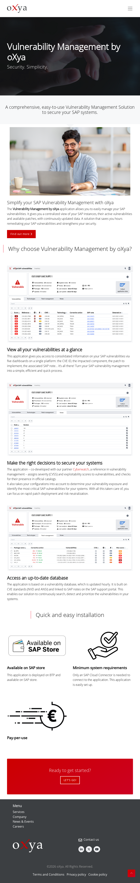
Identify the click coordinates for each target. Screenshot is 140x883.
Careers (18, 826)
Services (19, 812)
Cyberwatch (81, 469)
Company (19, 817)
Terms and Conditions (48, 874)
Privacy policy (76, 874)
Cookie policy (97, 874)
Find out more (21, 234)
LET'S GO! (70, 780)
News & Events (23, 821)
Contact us (91, 839)
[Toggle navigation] (130, 8)
